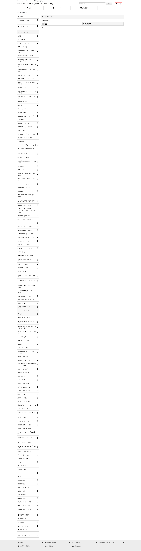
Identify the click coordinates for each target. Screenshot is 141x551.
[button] (110, 8)
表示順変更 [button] (87, 24)
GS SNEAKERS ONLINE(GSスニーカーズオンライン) (35, 4)
